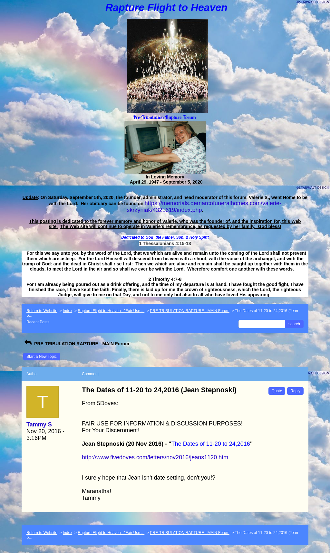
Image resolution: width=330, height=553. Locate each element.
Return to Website (41, 311)
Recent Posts (37, 322)
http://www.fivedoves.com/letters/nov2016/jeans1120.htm (155, 457)
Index (67, 311)
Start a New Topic (41, 356)
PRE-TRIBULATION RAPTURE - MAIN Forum (189, 311)
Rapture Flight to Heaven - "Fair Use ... (111, 311)
